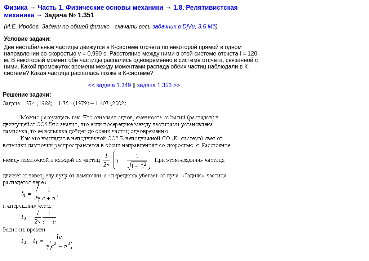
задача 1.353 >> (158, 85)
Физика (15, 7)
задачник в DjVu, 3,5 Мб (184, 26)
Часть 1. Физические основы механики (100, 7)
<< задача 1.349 (109, 85)
